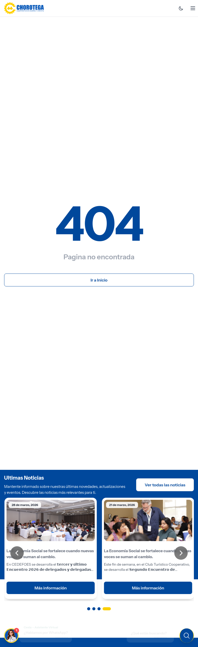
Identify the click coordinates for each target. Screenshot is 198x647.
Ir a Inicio (99, 280)
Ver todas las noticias (165, 484)
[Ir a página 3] (104, 608)
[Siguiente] (181, 553)
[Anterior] (17, 553)
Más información (50, 588)
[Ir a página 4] (109, 608)
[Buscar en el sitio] (152, 635)
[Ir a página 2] (96, 608)
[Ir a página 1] (88, 608)
